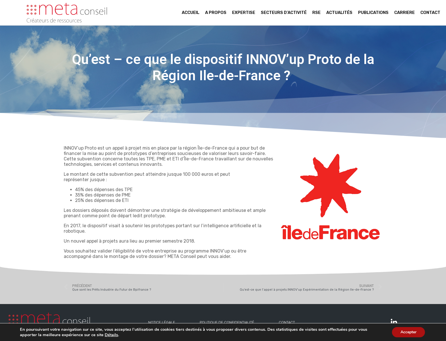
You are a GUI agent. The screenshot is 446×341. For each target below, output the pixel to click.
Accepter (408, 332)
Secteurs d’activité (284, 12)
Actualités (339, 12)
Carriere (404, 12)
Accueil (190, 12)
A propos (215, 12)
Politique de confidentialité (227, 322)
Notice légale (161, 322)
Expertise (243, 12)
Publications (373, 12)
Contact (430, 12)
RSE (316, 12)
